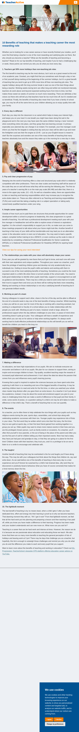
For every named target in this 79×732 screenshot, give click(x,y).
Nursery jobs (8, 631)
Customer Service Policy (32, 725)
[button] (75, 2)
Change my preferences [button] (55, 724)
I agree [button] (49, 719)
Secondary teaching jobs (12, 622)
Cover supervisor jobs (11, 626)
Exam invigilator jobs (11, 590)
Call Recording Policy (28, 728)
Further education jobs (12, 635)
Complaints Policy (16, 725)
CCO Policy (25, 722)
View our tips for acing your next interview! (21, 250)
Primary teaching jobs (11, 594)
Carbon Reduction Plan (12, 722)
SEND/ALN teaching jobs (13, 586)
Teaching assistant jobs (12, 599)
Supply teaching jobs (11, 618)
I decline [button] (59, 719)
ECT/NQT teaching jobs (12, 603)
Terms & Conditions (37, 722)
